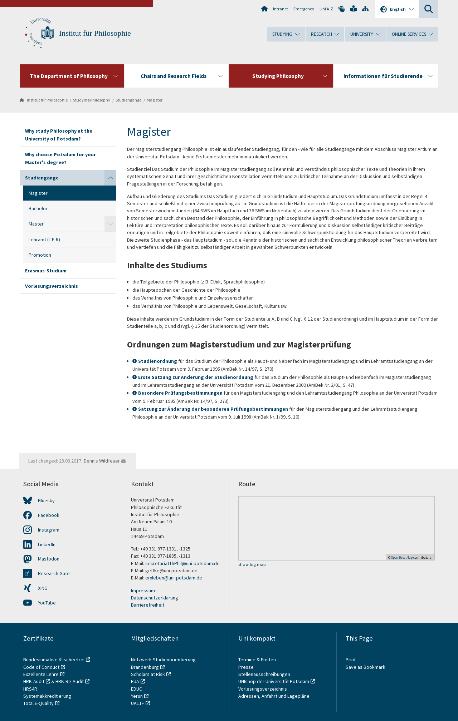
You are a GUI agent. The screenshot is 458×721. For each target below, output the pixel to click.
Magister (154, 100)
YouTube (47, 602)
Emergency (303, 8)
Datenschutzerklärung (154, 597)
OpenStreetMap (402, 557)
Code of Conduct (41, 667)
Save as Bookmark (365, 667)
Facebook (48, 515)
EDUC (136, 689)
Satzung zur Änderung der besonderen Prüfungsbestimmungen (213, 409)
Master (36, 224)
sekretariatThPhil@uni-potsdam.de (182, 563)
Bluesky (46, 500)
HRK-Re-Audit (69, 681)
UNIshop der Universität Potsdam (273, 681)
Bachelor (38, 208)
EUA (135, 681)
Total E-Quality (38, 703)
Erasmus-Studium (46, 270)
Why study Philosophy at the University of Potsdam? (58, 135)
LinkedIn (46, 544)
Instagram (48, 530)
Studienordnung (157, 361)
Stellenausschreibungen (264, 674)
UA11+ (137, 703)
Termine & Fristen (257, 659)
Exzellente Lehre (41, 674)
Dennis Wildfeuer (102, 461)
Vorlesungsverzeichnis (51, 286)
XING (43, 588)
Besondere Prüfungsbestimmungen (180, 393)
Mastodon (48, 558)
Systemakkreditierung (47, 696)
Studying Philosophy (91, 100)
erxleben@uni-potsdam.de (173, 577)
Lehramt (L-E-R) (44, 239)
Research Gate (54, 573)
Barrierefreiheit (147, 605)
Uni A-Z (326, 8)
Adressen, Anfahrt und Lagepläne (274, 696)
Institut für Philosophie (95, 33)
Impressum (143, 590)
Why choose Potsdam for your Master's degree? (60, 158)
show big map (252, 564)
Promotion (40, 255)
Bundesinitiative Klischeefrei (53, 659)
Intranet (280, 8)
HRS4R (30, 689)
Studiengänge (128, 100)
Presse (246, 667)
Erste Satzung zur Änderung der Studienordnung (195, 377)
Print (351, 659)
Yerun (137, 696)
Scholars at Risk (148, 674)
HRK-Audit (33, 681)
